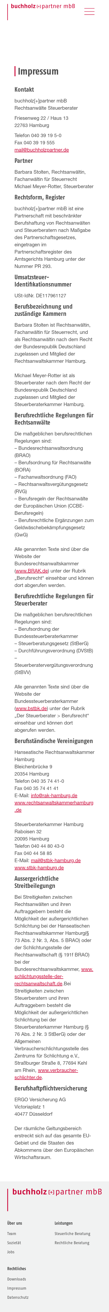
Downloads (16, 1279)
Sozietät (14, 1243)
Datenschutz (18, 1297)
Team (11, 1233)
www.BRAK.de (32, 571)
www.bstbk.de (31, 709)
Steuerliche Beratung (72, 1233)
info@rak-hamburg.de (54, 796)
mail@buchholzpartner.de (42, 150)
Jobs (11, 1252)
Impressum (16, 1288)
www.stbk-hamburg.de (39, 868)
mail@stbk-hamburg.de (56, 861)
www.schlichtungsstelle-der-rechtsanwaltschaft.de (54, 977)
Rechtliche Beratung (72, 1243)
